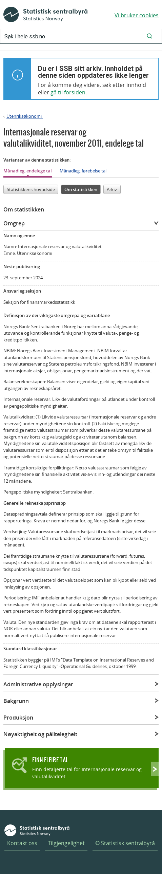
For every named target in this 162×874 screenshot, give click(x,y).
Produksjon (18, 717)
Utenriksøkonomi (24, 116)
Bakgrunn (16, 701)
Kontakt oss (22, 843)
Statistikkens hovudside (31, 189)
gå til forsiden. (68, 92)
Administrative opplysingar (38, 684)
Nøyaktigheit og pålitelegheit (40, 734)
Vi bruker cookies (137, 15)
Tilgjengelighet (66, 843)
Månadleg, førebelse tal (83, 171)
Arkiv (112, 189)
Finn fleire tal (50, 760)
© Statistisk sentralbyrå (125, 843)
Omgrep (14, 223)
